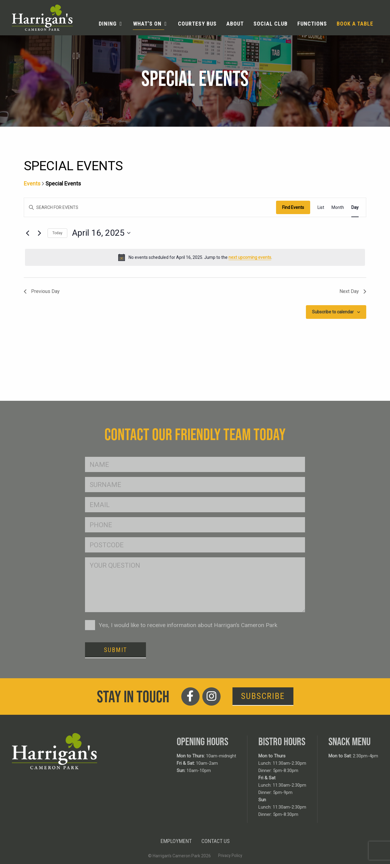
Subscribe (263, 696)
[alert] (195, 257)
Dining (108, 23)
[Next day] (39, 233)
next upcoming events (250, 257)
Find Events (293, 207)
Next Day (352, 291)
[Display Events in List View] (320, 207)
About (235, 23)
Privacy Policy (230, 855)
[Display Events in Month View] (338, 207)
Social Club (271, 23)
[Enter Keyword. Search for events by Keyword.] (150, 207)
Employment (176, 841)
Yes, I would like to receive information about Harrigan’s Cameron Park (188, 625)
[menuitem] (111, 24)
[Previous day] (27, 233)
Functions (312, 23)
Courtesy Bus (197, 23)
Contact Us (215, 841)
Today (57, 233)
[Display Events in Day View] (355, 207)
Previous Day (42, 291)
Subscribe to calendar (333, 311)
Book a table (355, 23)
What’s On (147, 23)
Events (32, 183)
